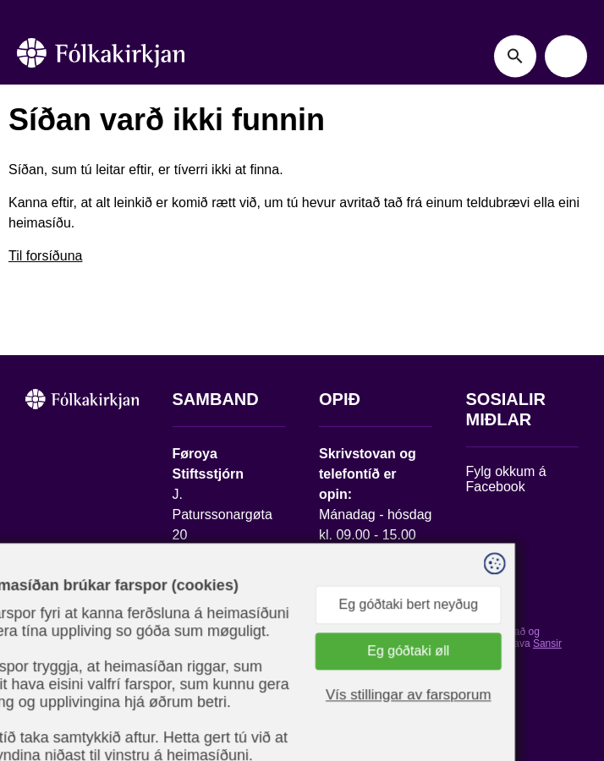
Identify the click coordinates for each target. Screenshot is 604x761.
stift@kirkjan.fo (217, 628)
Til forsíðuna (45, 256)
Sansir (547, 643)
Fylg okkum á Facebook (506, 479)
